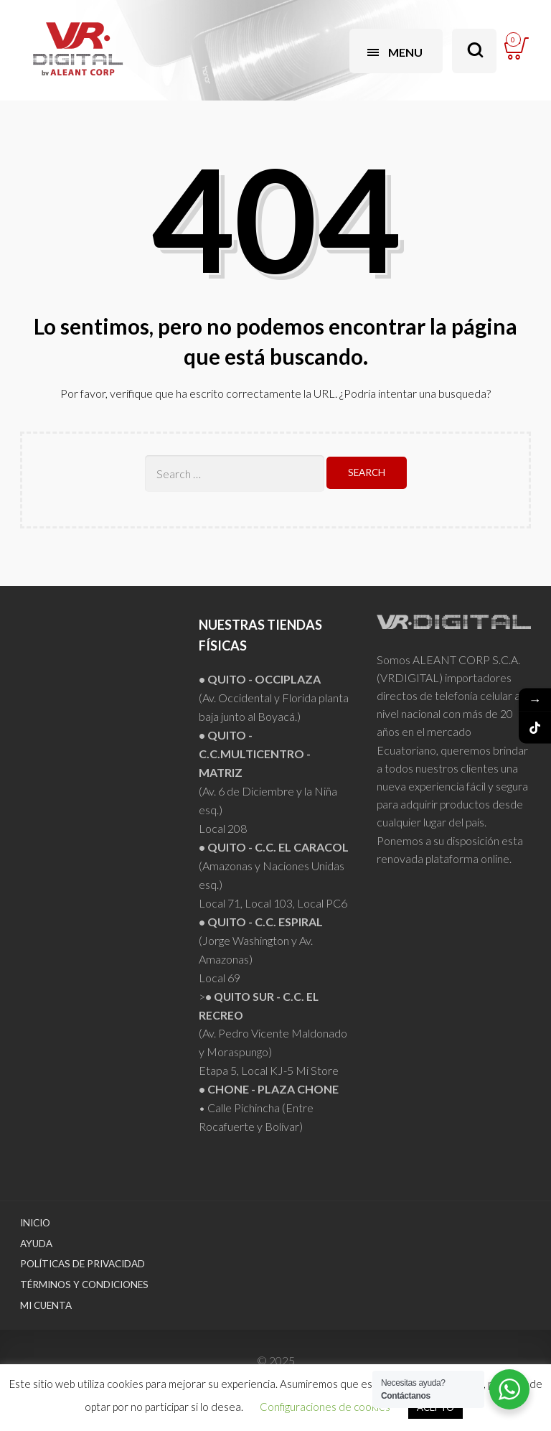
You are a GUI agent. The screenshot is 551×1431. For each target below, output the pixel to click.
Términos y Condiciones (84, 1284)
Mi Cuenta (46, 1305)
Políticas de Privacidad (82, 1263)
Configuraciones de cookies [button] (325, 1406)
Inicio (35, 1223)
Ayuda (36, 1243)
